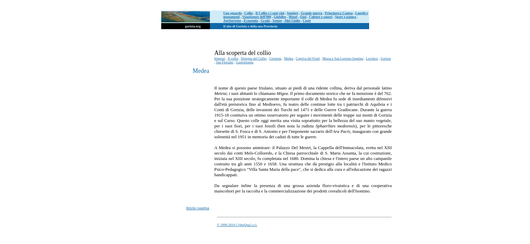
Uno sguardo (232, 13)
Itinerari (219, 58)
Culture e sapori (320, 17)
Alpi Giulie (292, 20)
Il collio (233, 58)
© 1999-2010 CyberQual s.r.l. (237, 225)
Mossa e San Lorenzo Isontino (343, 58)
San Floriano (224, 62)
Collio (248, 13)
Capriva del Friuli (308, 58)
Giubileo (280, 17)
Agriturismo (232, 20)
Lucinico (372, 58)
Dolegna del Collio (254, 58)
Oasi (303, 17)
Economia (251, 20)
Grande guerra (311, 13)
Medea (288, 58)
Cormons (275, 58)
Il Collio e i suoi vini (270, 13)
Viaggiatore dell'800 (256, 17)
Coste (307, 20)
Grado (265, 20)
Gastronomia (245, 62)
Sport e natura (345, 17)
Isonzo (277, 20)
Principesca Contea (339, 13)
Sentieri (292, 13)
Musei (293, 17)
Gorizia (386, 58)
